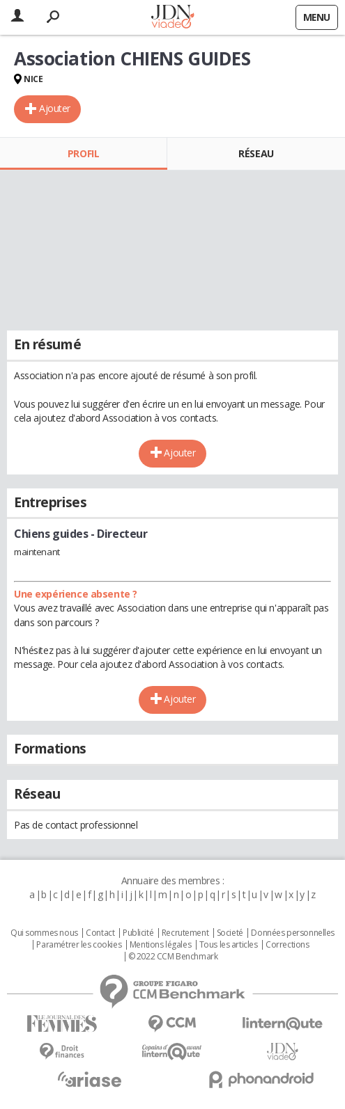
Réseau (255, 153)
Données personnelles (293, 933)
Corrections (287, 945)
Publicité (138, 933)
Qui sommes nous (44, 933)
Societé (230, 933)
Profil (83, 153)
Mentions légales (160, 945)
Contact (100, 933)
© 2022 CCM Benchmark (173, 957)
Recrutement (185, 933)
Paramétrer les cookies (78, 945)
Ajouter (54, 108)
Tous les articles (228, 945)
